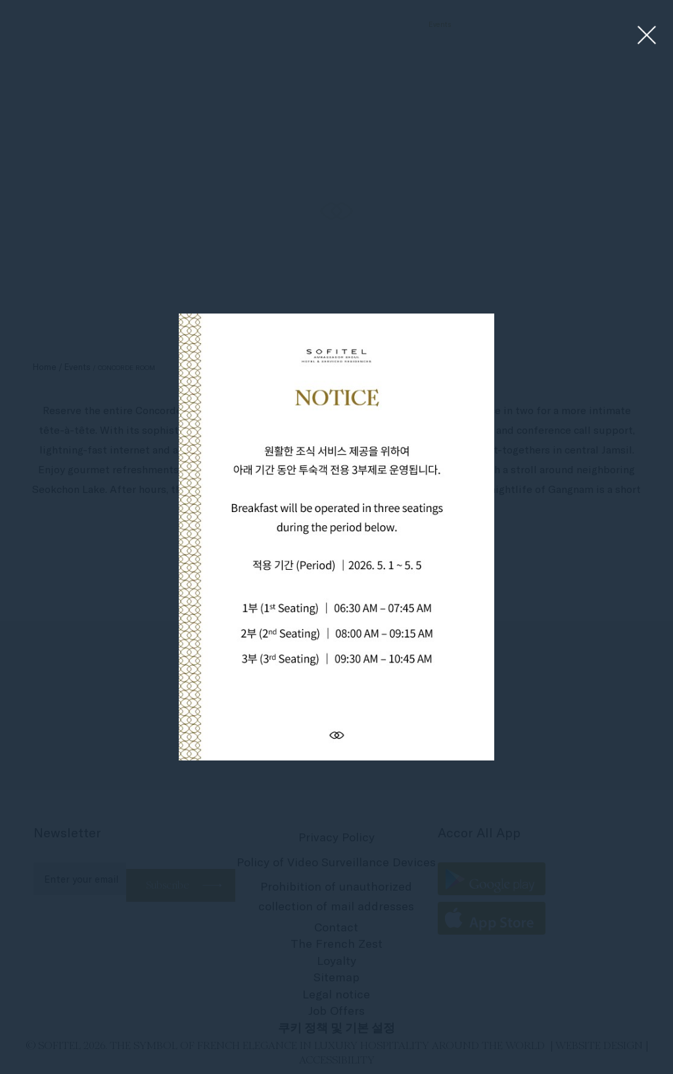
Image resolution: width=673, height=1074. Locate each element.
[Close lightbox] (647, 36)
